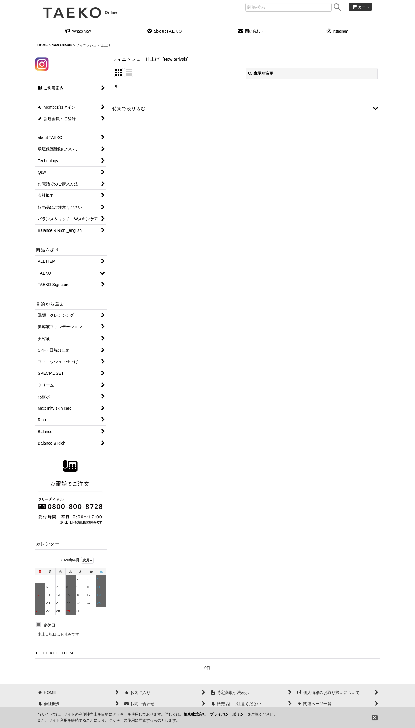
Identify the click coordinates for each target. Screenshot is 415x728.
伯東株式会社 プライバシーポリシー (215, 714)
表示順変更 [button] (260, 73)
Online (80, 12)
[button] (164, 31)
